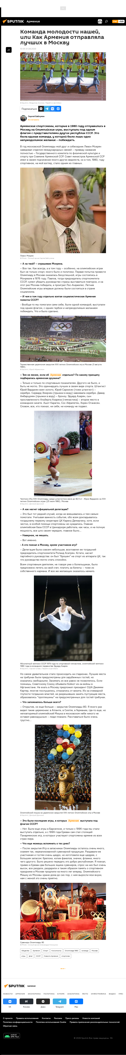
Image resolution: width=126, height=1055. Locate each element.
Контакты (46, 1018)
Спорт (45, 951)
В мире (61, 993)
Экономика (34, 993)
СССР (38, 956)
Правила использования (27, 1018)
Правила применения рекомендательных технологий (95, 1022)
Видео (112, 993)
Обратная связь (10, 1026)
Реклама (58, 1018)
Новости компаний (91, 1018)
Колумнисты (56, 951)
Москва (95, 951)
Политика (48, 993)
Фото (85, 993)
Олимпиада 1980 (71, 951)
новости (8, 993)
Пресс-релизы (72, 1018)
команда (85, 951)
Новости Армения (51, 956)
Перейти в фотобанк (53, 103)
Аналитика (73, 993)
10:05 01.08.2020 (28, 48)
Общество (25, 951)
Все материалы (33, 120)
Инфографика (98, 993)
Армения (73, 820)
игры (23, 956)
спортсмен (65, 956)
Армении (55, 374)
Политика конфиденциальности (17, 1022)
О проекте (8, 1018)
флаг (31, 956)
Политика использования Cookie (51, 1022)
